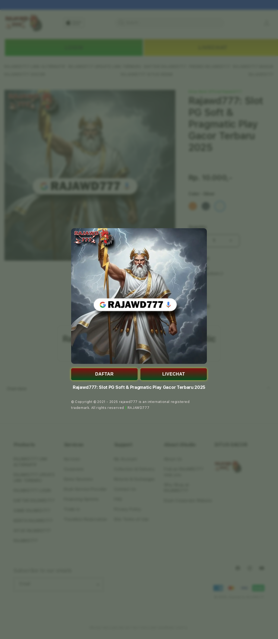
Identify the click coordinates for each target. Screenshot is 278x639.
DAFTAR (104, 374)
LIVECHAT (173, 374)
